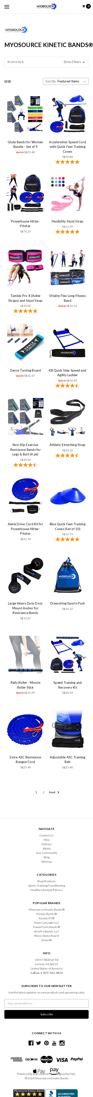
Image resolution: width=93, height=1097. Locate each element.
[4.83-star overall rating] (25, 311)
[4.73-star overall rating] (68, 386)
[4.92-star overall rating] (68, 232)
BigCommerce (42, 1074)
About (47, 848)
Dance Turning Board (25, 370)
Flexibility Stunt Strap (68, 221)
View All (46, 940)
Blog (47, 857)
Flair (72, 1074)
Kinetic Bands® (46, 914)
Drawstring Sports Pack (67, 603)
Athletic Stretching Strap (67, 445)
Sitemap (46, 861)
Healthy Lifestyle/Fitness (46, 890)
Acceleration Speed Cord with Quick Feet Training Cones (67, 146)
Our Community (46, 853)
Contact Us (46, 835)
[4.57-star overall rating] (25, 465)
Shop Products (46, 881)
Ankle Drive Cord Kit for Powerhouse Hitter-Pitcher (25, 528)
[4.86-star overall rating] (68, 162)
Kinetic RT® (46, 918)
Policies (47, 844)
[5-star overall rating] (68, 540)
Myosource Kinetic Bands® (47, 909)
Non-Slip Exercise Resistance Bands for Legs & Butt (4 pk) (25, 449)
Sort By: (51, 81)
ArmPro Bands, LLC (46, 931)
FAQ (47, 840)
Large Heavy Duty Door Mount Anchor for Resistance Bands (25, 608)
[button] (46, 62)
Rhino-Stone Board (46, 936)
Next (54, 792)
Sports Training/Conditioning (46, 885)
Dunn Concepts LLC (46, 922)
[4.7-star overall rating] (68, 456)
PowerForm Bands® (46, 927)
